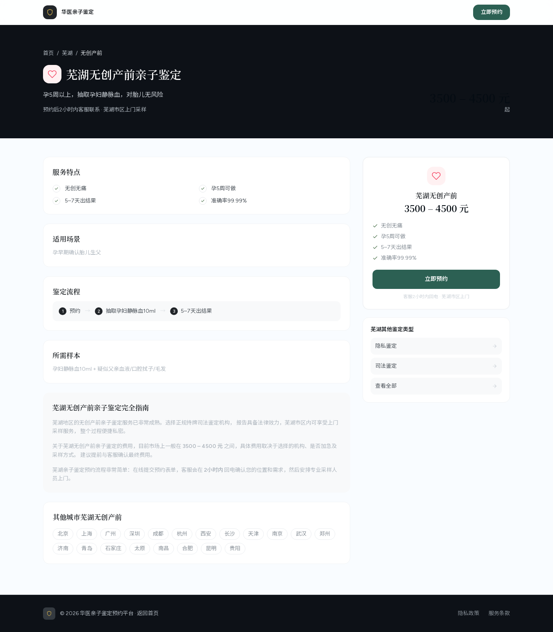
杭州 (182, 534)
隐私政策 (468, 613)
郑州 (325, 534)
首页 (48, 53)
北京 (63, 534)
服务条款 (499, 613)
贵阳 (235, 548)
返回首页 (148, 613)
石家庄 (113, 548)
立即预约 (491, 12)
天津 (253, 534)
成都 (158, 534)
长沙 (229, 534)
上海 (86, 534)
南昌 (163, 548)
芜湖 (67, 53)
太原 (139, 548)
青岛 (86, 548)
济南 (63, 548)
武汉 (301, 534)
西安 (205, 534)
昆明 (211, 548)
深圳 (134, 534)
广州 (110, 534)
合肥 (187, 548)
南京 (277, 534)
